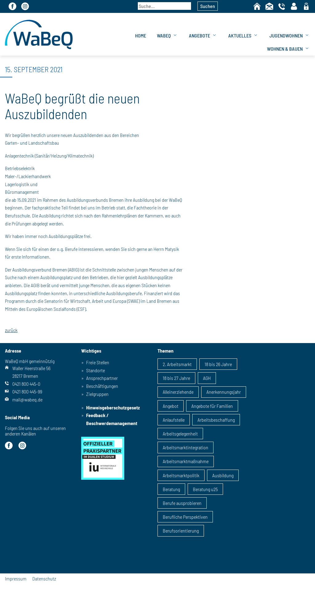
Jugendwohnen (286, 35)
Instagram (25, 6)
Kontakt (269, 6)
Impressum (15, 578)
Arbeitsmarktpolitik (181, 475)
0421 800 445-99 (27, 391)
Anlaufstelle (174, 420)
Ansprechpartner (102, 378)
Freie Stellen (97, 362)
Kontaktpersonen (294, 6)
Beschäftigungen (102, 386)
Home (257, 6)
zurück (11, 330)
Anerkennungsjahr (223, 392)
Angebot (170, 406)
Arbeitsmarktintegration (185, 447)
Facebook (12, 6)
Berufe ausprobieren (182, 503)
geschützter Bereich (306, 6)
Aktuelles (239, 35)
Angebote (199, 35)
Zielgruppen (97, 394)
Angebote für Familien (212, 406)
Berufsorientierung (181, 530)
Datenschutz (44, 578)
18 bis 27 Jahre (176, 378)
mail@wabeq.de (27, 399)
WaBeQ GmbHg (39, 34)
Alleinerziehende (178, 392)
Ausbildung (222, 475)
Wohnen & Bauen (285, 49)
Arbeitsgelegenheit (180, 433)
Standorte (95, 370)
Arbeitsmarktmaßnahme (186, 461)
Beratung (171, 489)
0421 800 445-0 (26, 384)
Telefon (281, 6)
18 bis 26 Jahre (218, 364)
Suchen (207, 6)
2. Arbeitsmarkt (177, 364)
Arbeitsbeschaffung (216, 420)
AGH (207, 378)
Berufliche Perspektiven (185, 517)
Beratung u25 (205, 489)
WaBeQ (164, 35)
